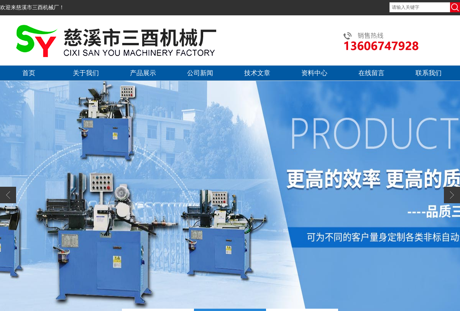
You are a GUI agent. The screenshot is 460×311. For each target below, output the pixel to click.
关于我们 (86, 73)
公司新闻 (200, 73)
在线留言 (371, 73)
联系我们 (429, 73)
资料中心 (314, 73)
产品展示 (143, 73)
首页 (28, 73)
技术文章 (257, 73)
